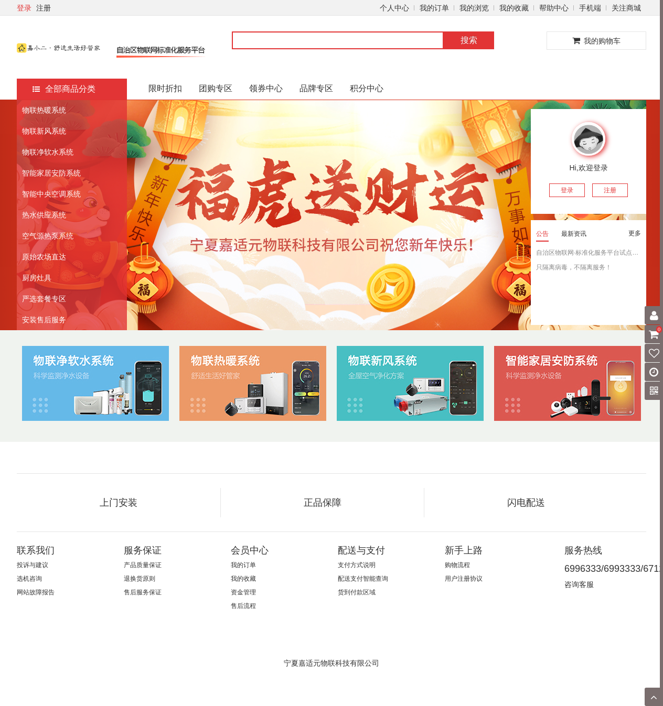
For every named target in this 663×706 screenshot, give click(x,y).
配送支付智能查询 (363, 578)
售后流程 (243, 606)
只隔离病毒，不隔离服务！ (574, 267)
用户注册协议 (464, 578)
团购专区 (215, 88)
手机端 (590, 8)
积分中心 (366, 88)
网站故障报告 (36, 592)
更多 (634, 233)
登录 (24, 8)
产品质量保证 (143, 565)
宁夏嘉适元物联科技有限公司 (331, 663)
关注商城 (626, 8)
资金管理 (243, 592)
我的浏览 (474, 8)
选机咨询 (29, 578)
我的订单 (434, 8)
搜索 (469, 40)
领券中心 (266, 88)
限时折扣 (165, 88)
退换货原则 (139, 578)
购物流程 (457, 565)
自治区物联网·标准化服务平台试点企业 (588, 252)
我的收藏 (514, 8)
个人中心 (394, 8)
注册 (43, 8)
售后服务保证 (143, 592)
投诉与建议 (32, 565)
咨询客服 (579, 584)
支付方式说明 (357, 565)
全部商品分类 (64, 88)
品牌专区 (316, 88)
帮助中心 (554, 8)
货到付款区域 (357, 592)
